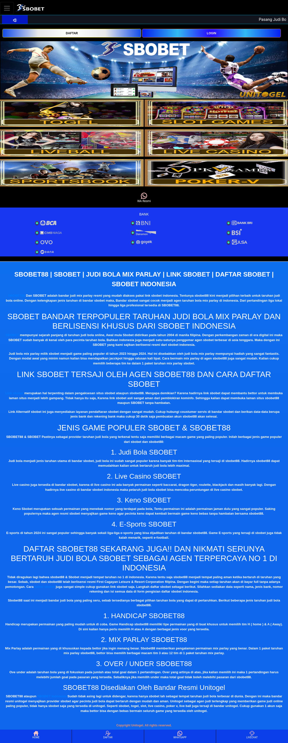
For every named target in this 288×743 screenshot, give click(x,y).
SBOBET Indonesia (51, 696)
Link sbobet (14, 393)
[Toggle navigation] (7, 8)
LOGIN (211, 33)
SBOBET (12, 335)
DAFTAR (72, 33)
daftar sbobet (44, 587)
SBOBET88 (16, 295)
